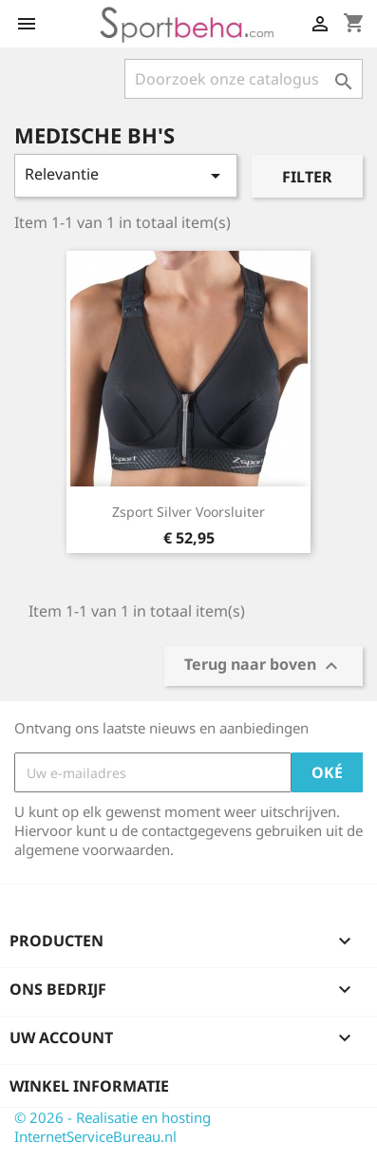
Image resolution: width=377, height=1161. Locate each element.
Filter (307, 176)
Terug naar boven (263, 666)
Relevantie (126, 175)
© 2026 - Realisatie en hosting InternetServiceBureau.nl (112, 1127)
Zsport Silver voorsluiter (188, 512)
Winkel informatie (89, 1085)
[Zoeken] (243, 79)
